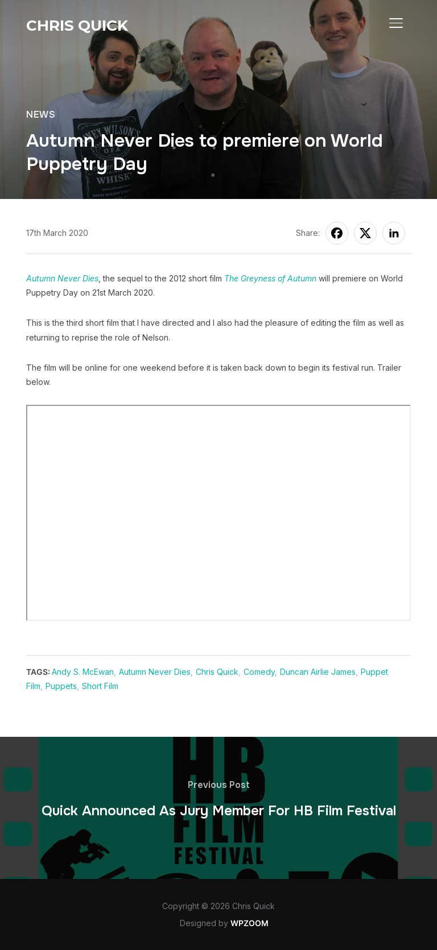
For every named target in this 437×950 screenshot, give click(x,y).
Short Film (100, 686)
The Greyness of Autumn (270, 278)
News (40, 115)
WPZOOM (249, 923)
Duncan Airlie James (318, 672)
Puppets (61, 686)
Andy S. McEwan (83, 672)
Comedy (259, 672)
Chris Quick (77, 25)
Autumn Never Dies (62, 278)
